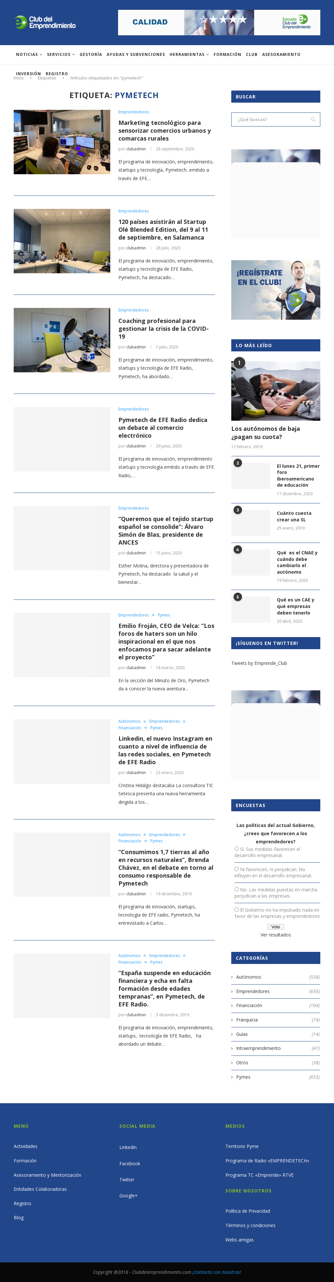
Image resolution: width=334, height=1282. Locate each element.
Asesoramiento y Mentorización (47, 1175)
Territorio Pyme (242, 1146)
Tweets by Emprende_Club (259, 663)
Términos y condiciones (250, 1225)
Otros (278, 1062)
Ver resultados (276, 935)
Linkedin (128, 1147)
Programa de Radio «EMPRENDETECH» (267, 1160)
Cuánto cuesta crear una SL (294, 516)
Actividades (26, 1146)
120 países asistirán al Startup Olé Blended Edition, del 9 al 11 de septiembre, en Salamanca (163, 229)
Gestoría (91, 54)
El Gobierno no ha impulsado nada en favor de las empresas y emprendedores (277, 913)
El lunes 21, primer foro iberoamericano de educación (298, 475)
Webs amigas (239, 1240)
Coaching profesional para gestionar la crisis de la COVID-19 (163, 328)
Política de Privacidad (247, 1211)
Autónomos (129, 721)
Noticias (27, 54)
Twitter (126, 1179)
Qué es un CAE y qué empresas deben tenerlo (295, 606)
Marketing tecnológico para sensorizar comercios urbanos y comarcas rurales (164, 130)
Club (252, 54)
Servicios (58, 54)
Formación (227, 54)
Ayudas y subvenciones (136, 54)
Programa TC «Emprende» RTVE (259, 1175)
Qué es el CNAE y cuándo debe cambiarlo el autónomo (297, 562)
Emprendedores (133, 112)
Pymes (164, 615)
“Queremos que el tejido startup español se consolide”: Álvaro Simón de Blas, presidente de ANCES (165, 530)
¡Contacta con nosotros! (216, 1272)
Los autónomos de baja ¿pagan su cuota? (265, 433)
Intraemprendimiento (278, 1048)
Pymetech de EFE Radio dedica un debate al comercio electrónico (162, 427)
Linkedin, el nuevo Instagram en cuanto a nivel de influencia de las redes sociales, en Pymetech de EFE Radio (165, 750)
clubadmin (136, 149)
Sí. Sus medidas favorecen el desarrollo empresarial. (267, 852)
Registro (57, 73)
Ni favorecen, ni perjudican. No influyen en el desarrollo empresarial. (273, 872)
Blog (18, 1217)
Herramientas (187, 54)
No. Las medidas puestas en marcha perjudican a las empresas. (276, 892)
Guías (278, 1034)
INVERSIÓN (28, 73)
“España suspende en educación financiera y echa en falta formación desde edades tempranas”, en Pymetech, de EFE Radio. (164, 988)
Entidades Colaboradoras (40, 1189)
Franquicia (278, 1020)
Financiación (129, 728)
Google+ (128, 1195)
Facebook (129, 1163)
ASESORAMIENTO (281, 54)
